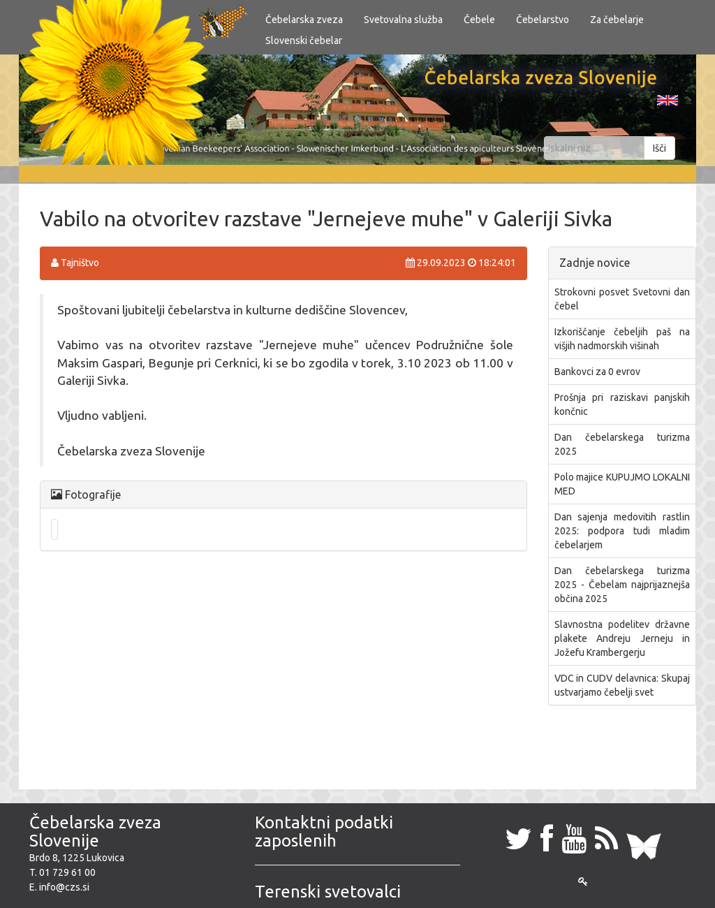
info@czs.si (64, 887)
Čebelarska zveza (304, 19)
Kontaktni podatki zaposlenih (324, 831)
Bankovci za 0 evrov (597, 371)
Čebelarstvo (542, 19)
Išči (659, 148)
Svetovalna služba (403, 19)
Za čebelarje (617, 19)
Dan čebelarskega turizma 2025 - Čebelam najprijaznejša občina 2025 (622, 584)
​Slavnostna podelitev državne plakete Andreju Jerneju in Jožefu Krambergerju (622, 638)
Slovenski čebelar (303, 40)
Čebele (479, 19)
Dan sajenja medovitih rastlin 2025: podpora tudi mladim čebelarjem (622, 530)
